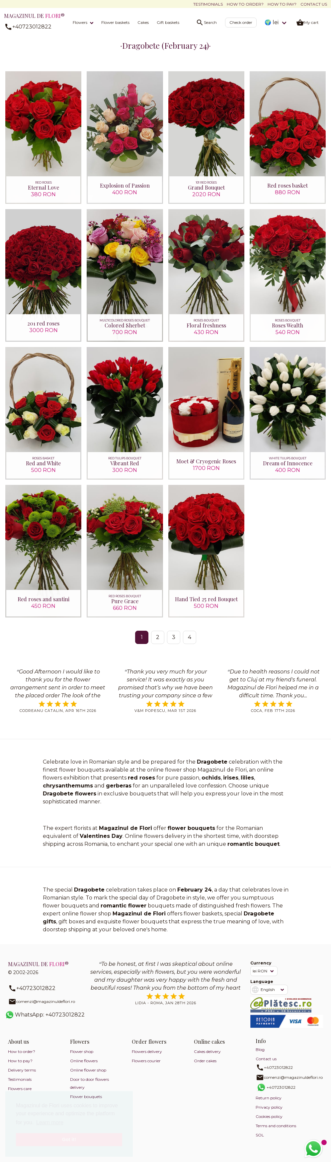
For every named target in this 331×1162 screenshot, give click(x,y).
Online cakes (209, 1041)
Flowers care (20, 1088)
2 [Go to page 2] (157, 637)
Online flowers (84, 1060)
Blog (260, 1049)
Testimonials (208, 4)
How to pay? (282, 4)
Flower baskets (115, 22)
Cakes (143, 22)
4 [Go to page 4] (189, 637)
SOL (260, 1135)
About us (18, 1041)
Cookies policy (269, 1116)
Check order (240, 22)
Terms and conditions (276, 1125)
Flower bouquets (86, 1096)
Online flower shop (88, 1070)
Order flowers (149, 1041)
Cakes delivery (207, 1051)
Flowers (80, 22)
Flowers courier (146, 1060)
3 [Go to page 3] (173, 637)
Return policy (269, 1097)
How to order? (245, 4)
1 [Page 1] (142, 637)
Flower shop (81, 1051)
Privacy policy (269, 1107)
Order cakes (205, 1060)
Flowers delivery (147, 1051)
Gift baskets (168, 22)
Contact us (313, 4)
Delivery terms (22, 1070)
